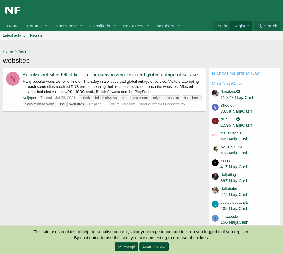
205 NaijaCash (234, 208)
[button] (46, 26)
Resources (133, 25)
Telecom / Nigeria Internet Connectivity (153, 104)
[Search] (267, 26)
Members (165, 25)
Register (37, 35)
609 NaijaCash (234, 138)
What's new (66, 25)
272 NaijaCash (234, 194)
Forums (34, 25)
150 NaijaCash (234, 222)
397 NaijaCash (234, 180)
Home (13, 25)
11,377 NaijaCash (237, 97)
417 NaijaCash (234, 166)
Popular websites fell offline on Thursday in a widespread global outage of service (110, 74)
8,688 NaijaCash (236, 111)
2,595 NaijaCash (236, 125)
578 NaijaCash (234, 152)
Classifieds (99, 25)
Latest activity (14, 35)
